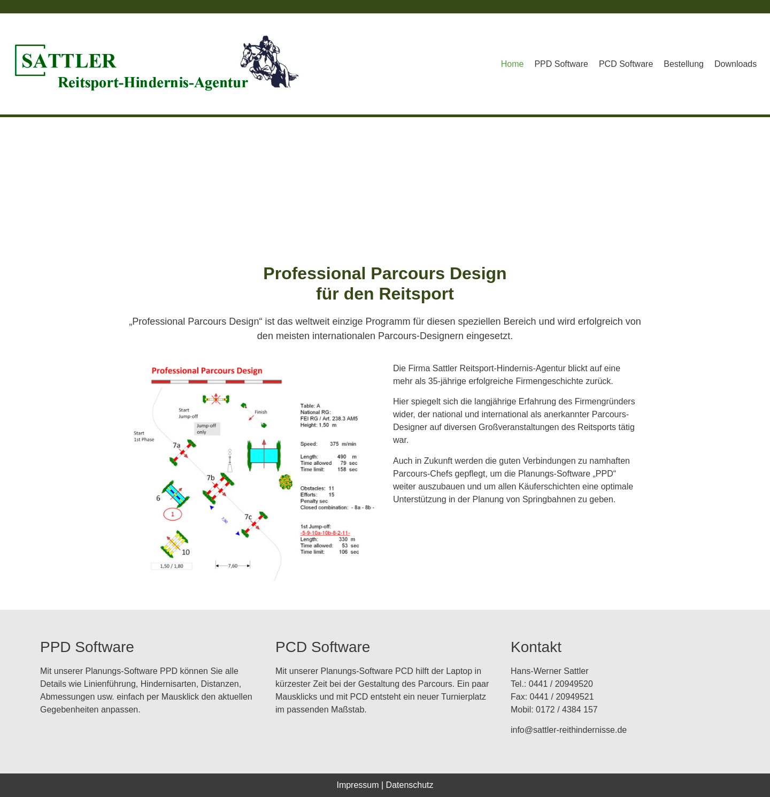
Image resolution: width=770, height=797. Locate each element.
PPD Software (561, 63)
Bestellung (684, 63)
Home (512, 63)
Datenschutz (410, 785)
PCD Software (626, 63)
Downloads (735, 63)
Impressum (357, 785)
